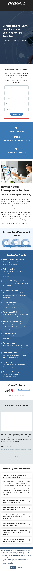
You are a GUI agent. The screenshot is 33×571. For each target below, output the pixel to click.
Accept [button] (12, 567)
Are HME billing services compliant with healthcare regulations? (16, 501)
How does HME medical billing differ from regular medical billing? (16, 476)
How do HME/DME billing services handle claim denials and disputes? (16, 540)
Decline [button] (20, 567)
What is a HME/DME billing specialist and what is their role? (16, 524)
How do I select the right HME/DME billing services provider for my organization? (16, 516)
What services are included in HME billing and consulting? (16, 508)
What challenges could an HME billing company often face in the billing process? (16, 532)
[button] (10, 395)
